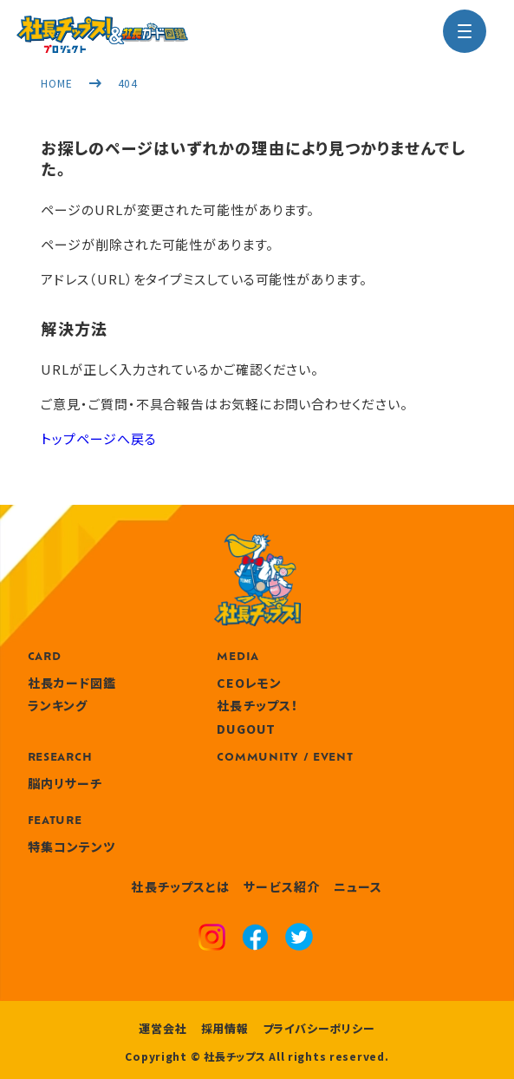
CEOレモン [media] (249, 682)
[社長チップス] (102, 26)
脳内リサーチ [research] (65, 783)
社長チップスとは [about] (180, 886)
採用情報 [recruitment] (225, 1028)
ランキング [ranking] (58, 705)
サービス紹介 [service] (282, 886)
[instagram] (211, 939)
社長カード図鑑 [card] (72, 682)
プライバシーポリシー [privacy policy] (319, 1028)
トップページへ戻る (98, 438)
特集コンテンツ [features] (72, 846)
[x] (299, 939)
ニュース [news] (358, 886)
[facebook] (255, 939)
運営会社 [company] (162, 1028)
